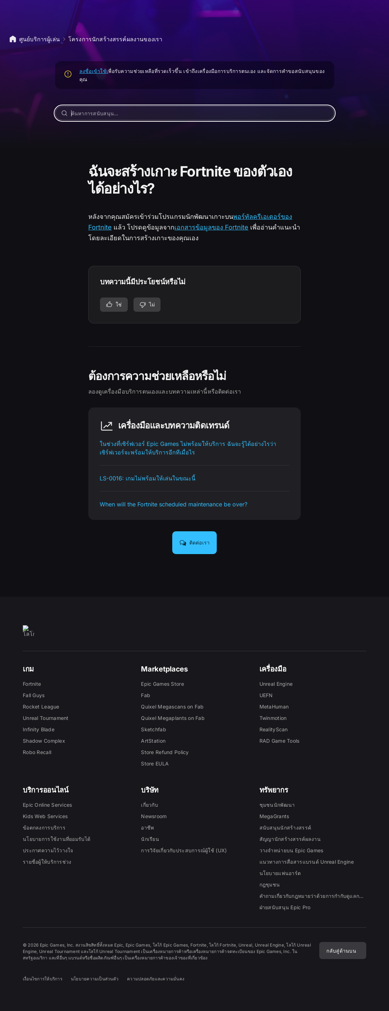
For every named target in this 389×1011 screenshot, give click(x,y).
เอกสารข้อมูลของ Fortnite (211, 227)
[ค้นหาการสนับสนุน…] (194, 113)
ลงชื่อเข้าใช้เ (94, 71)
